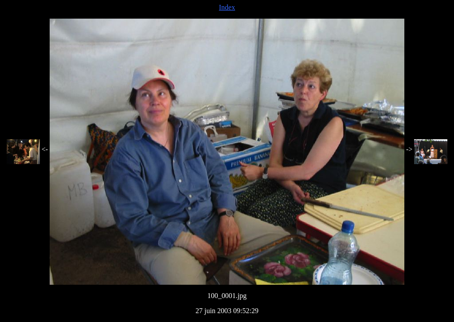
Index (227, 7)
